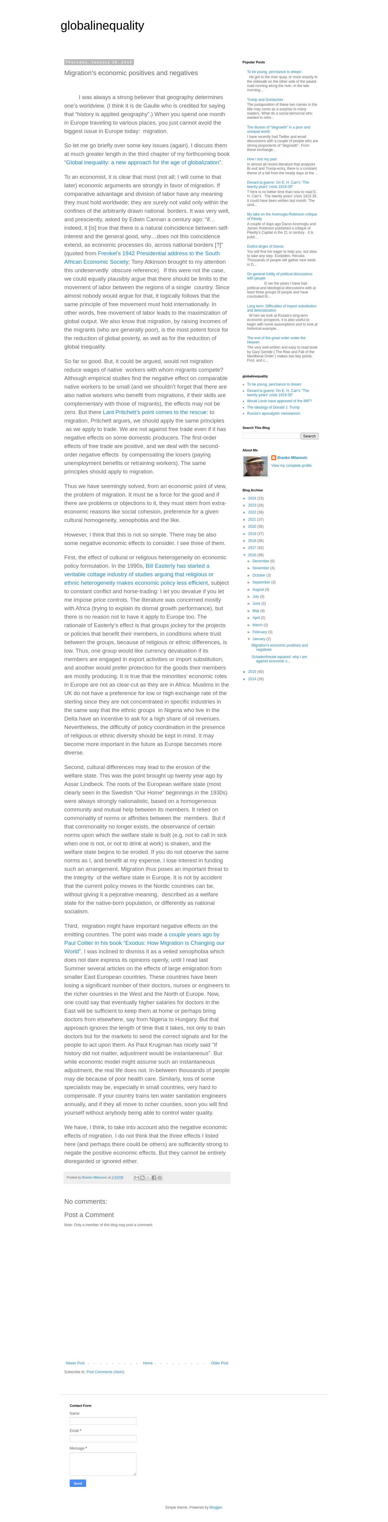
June (257, 603)
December (261, 561)
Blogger (215, 1507)
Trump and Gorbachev (265, 100)
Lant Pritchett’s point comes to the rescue (155, 412)
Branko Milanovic (292, 458)
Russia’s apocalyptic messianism (273, 413)
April (257, 618)
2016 (252, 555)
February (260, 632)
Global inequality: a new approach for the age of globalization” (143, 162)
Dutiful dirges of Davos (265, 246)
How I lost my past (262, 159)
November (261, 568)
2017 (252, 548)
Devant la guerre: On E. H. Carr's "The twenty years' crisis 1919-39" (278, 184)
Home (148, 1363)
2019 (252, 534)
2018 (252, 541)
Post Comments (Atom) (105, 1372)
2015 (252, 672)
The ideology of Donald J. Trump (273, 407)
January (259, 639)
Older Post (219, 1363)
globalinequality (102, 25)
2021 (252, 519)
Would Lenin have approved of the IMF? (279, 401)
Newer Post (75, 1363)
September (262, 582)
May (256, 611)
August (259, 589)
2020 (252, 526)
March (258, 625)
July (256, 596)
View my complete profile (291, 465)
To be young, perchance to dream (274, 72)
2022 (252, 512)
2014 (252, 679)
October (259, 575)
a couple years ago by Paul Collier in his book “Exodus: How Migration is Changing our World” (144, 943)
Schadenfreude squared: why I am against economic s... (279, 659)
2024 (252, 498)
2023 (252, 505)
